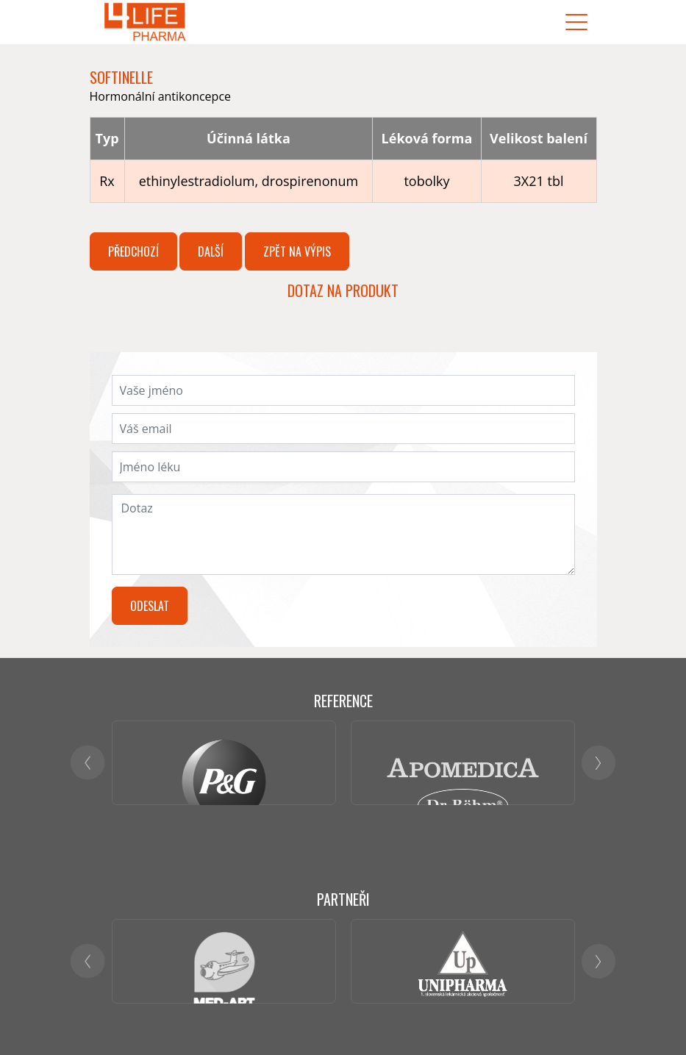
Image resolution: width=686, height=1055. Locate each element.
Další (211, 251)
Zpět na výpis (297, 251)
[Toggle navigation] (576, 22)
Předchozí (133, 251)
